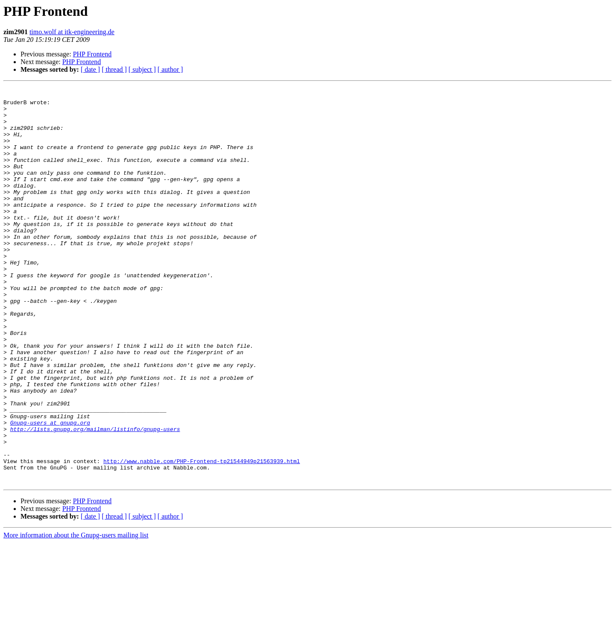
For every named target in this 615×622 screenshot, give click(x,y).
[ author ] (170, 69)
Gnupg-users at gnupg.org (50, 490)
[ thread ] (114, 69)
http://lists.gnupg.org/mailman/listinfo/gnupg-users (95, 498)
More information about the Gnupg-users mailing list (76, 614)
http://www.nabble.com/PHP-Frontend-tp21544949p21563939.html (201, 536)
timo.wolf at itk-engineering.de (71, 31)
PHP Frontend (92, 54)
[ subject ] (142, 69)
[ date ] (90, 69)
